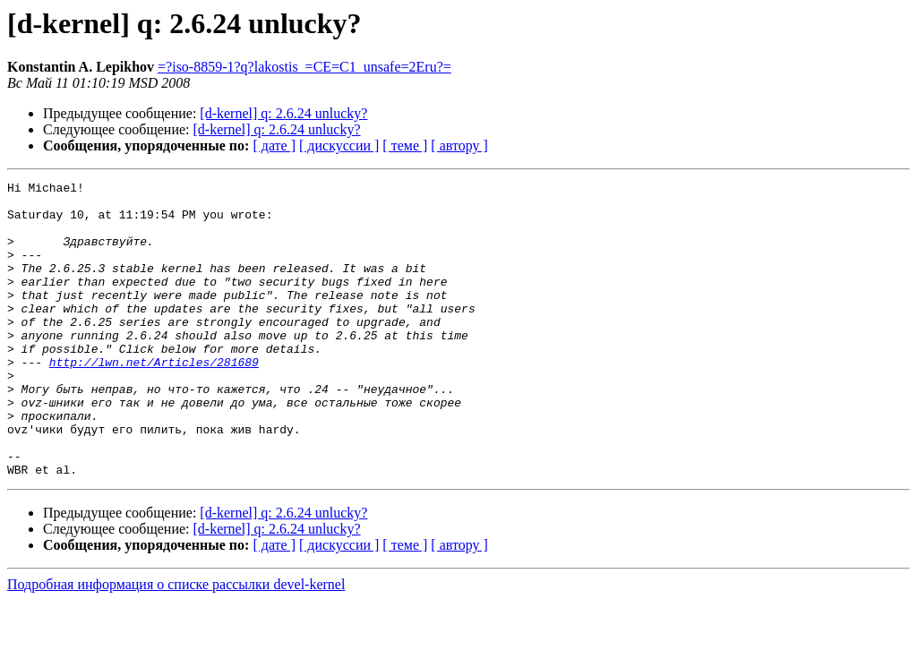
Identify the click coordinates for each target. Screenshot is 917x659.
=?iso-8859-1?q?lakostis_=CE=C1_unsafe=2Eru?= (304, 66)
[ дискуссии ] (339, 145)
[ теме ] (404, 145)
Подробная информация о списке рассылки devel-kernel (176, 643)
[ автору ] (459, 145)
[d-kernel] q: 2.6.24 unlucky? (283, 113)
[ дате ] (274, 145)
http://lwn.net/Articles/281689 (154, 399)
